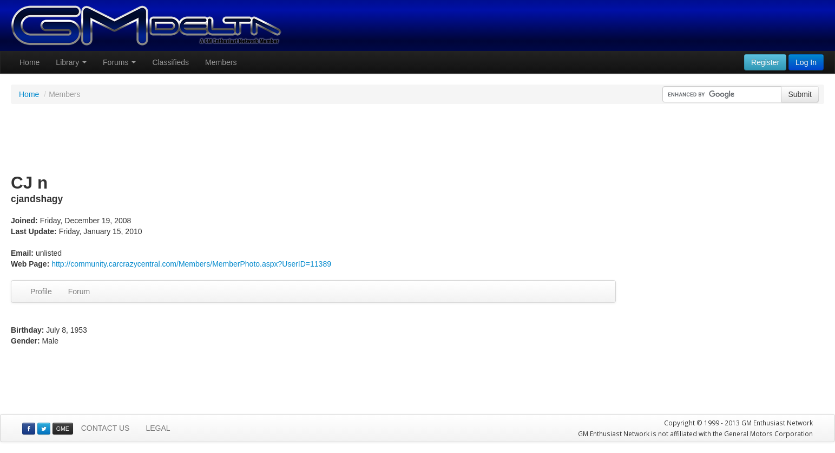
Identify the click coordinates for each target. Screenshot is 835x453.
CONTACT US (105, 428)
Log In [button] (806, 62)
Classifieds (170, 62)
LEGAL (158, 428)
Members (220, 62)
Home (29, 62)
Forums (119, 62)
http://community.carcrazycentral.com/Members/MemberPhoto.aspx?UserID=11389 (191, 264)
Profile (41, 291)
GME (62, 428)
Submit (800, 94)
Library (71, 62)
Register (765, 62)
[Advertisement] (418, 139)
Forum (79, 291)
